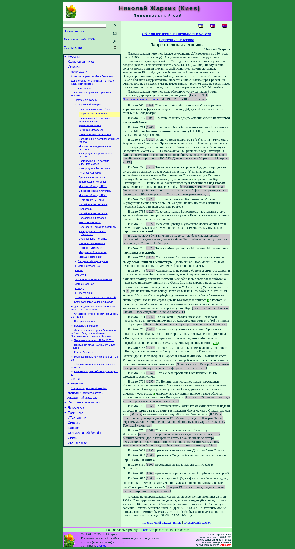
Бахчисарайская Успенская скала (93, 321)
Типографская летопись (92, 191)
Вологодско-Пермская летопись (97, 240)
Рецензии (77, 408)
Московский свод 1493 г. (93, 206)
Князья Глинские (84, 374)
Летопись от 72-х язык (91, 211)
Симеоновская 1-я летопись (95, 141)
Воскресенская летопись (93, 253)
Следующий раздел (197, 522)
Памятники (75, 440)
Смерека (74, 452)
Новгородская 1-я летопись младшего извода (94, 171)
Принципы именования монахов (93, 297)
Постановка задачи (86, 104)
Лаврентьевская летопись (94, 118)
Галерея (73, 457)
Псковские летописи (90, 262)
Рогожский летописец (91, 136)
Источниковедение (89, 282)
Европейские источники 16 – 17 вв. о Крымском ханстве (92, 85)
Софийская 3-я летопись (93, 216)
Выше (177, 522)
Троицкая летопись (90, 131)
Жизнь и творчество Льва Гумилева (92, 78)
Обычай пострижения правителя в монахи (176, 34)
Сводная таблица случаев (93, 277)
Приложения (85, 311)
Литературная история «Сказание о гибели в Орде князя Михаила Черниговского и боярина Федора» (93, 354)
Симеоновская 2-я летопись (95, 201)
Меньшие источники (90, 272)
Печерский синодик (85, 341)
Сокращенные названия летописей (95, 316)
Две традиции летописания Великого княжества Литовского (94, 328)
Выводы (79, 306)
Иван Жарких (77, 474)
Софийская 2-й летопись (93, 225)
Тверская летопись (90, 235)
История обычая (84, 302)
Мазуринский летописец (93, 267)
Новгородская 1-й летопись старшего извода (94, 125)
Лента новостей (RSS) (79, 39)
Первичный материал (90, 109)
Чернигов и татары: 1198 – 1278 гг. (94, 362)
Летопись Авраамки (90, 181)
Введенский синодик (86, 346)
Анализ (79, 287)
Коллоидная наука (81, 62)
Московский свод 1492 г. (93, 196)
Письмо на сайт (75, 31)
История (74, 68)
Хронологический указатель (85, 418)
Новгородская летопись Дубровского (92, 247)
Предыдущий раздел (156, 522)
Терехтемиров (82, 91)
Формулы (80, 292)
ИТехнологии (77, 446)
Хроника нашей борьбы (84, 463)
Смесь (72, 469)
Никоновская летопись (92, 258)
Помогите (147, 530)
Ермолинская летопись (92, 186)
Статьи (75, 403)
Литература (76, 435)
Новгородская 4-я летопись (94, 176)
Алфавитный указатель (82, 424)
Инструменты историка (84, 429)
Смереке (101, 545)
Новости (74, 57)
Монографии (79, 73)
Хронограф (85, 220)
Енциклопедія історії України (89, 413)
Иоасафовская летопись (93, 230)
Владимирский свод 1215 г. (94, 113)
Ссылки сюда (73, 47)
